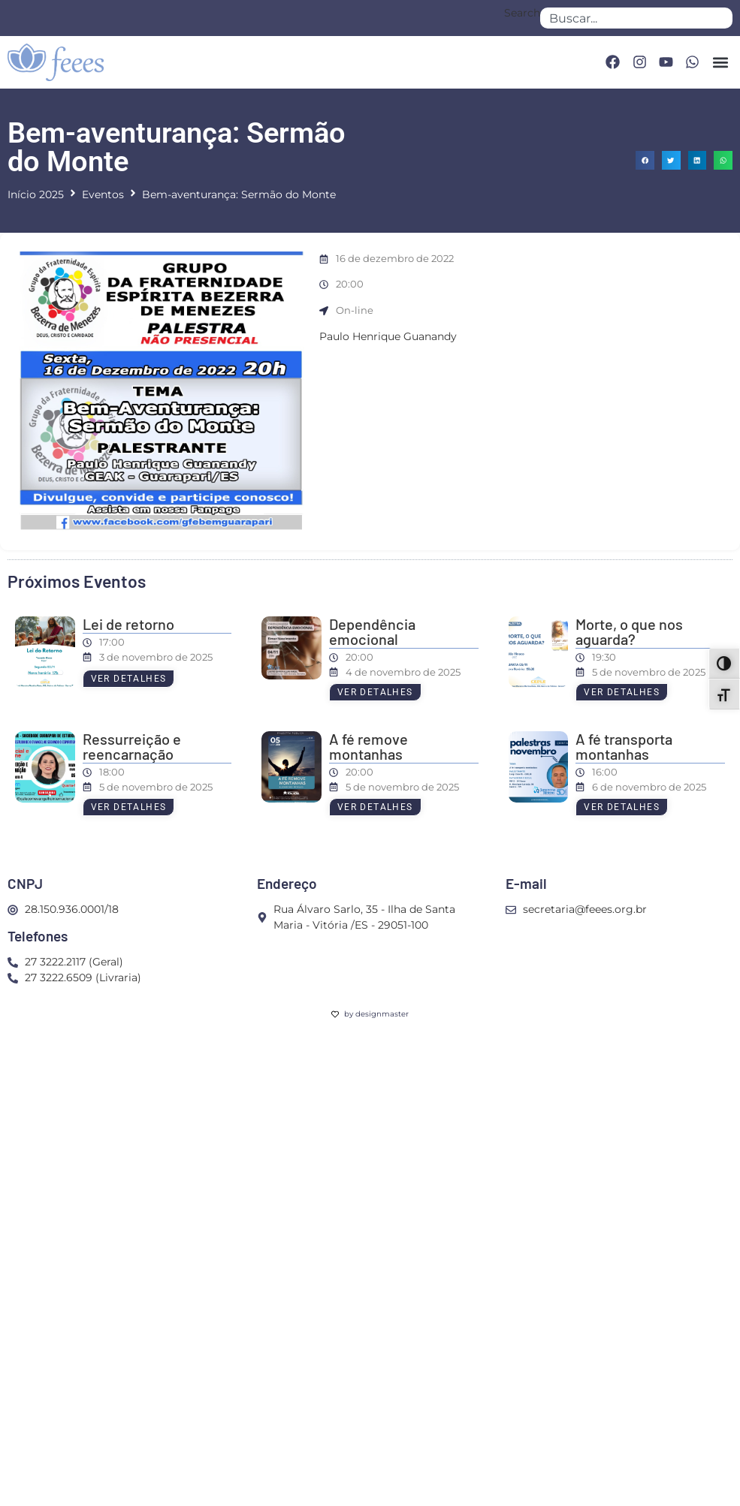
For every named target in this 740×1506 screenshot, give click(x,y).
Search (522, 14)
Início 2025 (36, 194)
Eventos (103, 194)
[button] (720, 62)
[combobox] (636, 18)
